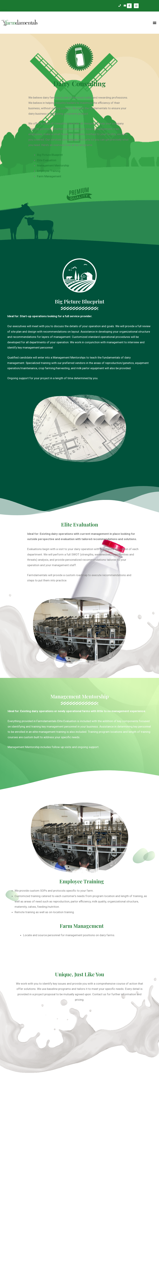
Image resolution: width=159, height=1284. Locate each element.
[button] (154, 22)
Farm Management (51, 176)
